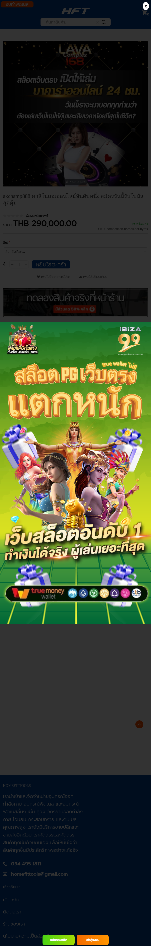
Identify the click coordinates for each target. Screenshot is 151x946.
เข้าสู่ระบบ (92, 940)
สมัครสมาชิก (58, 940)
